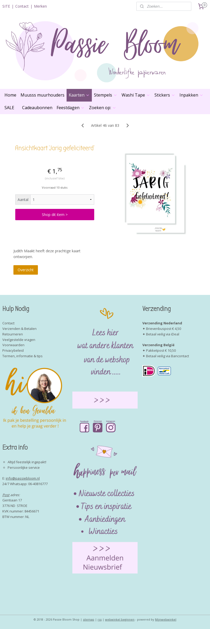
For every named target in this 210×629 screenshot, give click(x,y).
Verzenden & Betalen (19, 328)
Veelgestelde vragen (18, 339)
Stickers (164, 95)
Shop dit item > (55, 214)
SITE (6, 6)
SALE (9, 107)
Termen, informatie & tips (22, 356)
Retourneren (12, 334)
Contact (22, 6)
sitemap (88, 619)
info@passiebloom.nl (23, 478)
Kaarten (79, 95)
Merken (40, 6)
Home (10, 95)
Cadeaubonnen (37, 107)
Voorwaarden (13, 345)
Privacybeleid (13, 350)
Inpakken (191, 95)
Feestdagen (71, 107)
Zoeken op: (102, 107)
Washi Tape (136, 95)
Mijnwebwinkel (165, 619)
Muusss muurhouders (42, 95)
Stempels (105, 95)
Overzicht (26, 269)
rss (100, 619)
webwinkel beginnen (119, 619)
